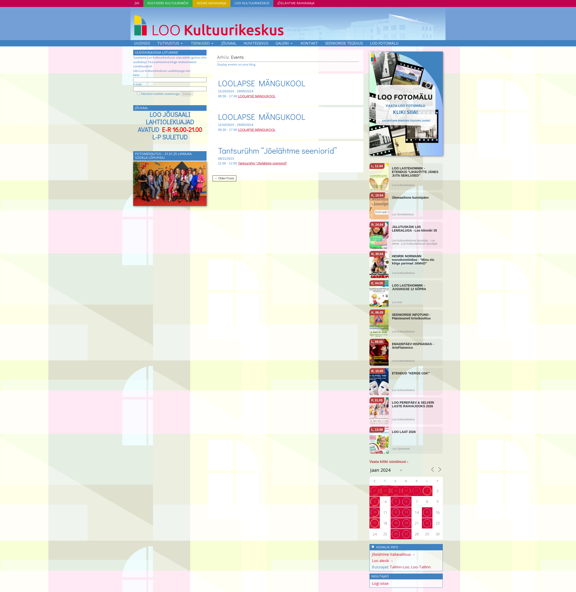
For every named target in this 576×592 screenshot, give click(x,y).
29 (395, 490)
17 (374, 523)
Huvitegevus (256, 43)
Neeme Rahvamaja (211, 3)
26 (395, 534)
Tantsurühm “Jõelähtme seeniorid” (277, 150)
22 (427, 523)
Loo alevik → (383, 560)
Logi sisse (380, 583)
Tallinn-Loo (399, 567)
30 (406, 490)
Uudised (142, 43)
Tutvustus (168, 43)
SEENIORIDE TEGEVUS (344, 43)
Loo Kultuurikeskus (251, 3)
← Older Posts (224, 178)
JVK (137, 3)
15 (427, 512)
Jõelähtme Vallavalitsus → (393, 554)
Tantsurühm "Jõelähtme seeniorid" (262, 163)
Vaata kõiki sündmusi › (388, 462)
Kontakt (309, 43)
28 (385, 490)
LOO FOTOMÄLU (384, 43)
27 (374, 490)
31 (416, 490)
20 (406, 523)
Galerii (282, 43)
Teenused (200, 43)
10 (374, 512)
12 (395, 512)
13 (406, 512)
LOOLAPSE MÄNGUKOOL (261, 83)
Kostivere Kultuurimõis (168, 3)
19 (395, 523)
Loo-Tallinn (421, 567)
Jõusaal (228, 43)
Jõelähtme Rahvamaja (296, 3)
